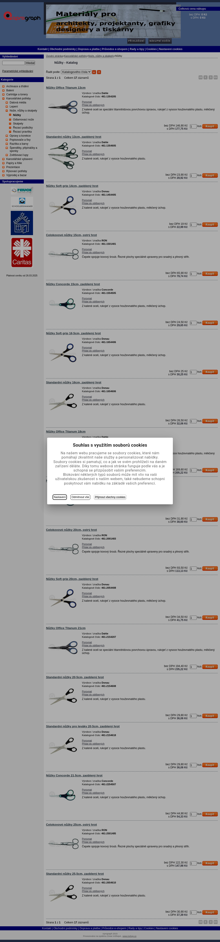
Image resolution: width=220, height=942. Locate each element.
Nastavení (60, 497)
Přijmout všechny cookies (110, 497)
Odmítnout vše (80, 497)
